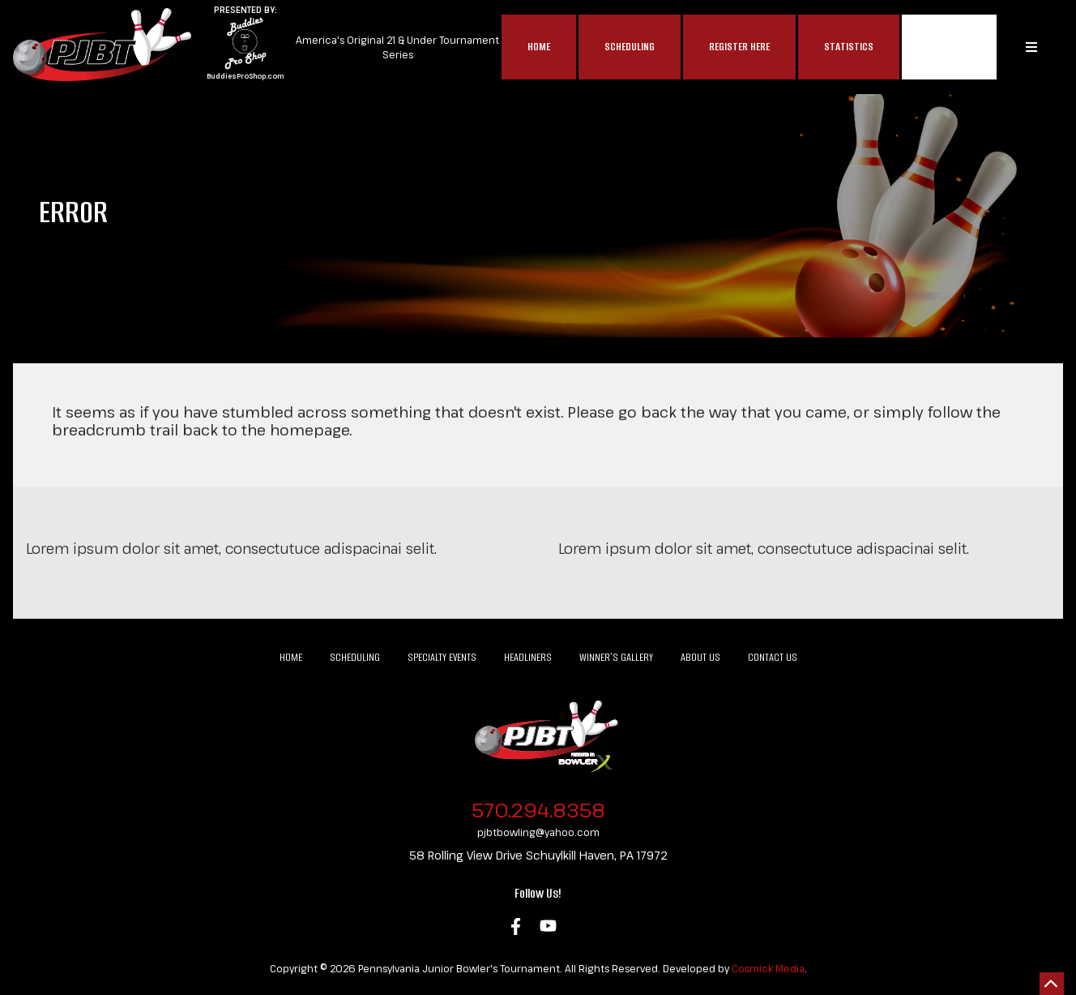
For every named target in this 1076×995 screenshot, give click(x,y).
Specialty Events (442, 657)
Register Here (739, 46)
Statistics (848, 46)
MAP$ (949, 47)
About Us (700, 657)
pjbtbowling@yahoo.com (538, 832)
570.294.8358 (538, 809)
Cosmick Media (768, 968)
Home (538, 46)
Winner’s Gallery (616, 657)
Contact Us (772, 657)
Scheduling (629, 46)
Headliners (528, 657)
